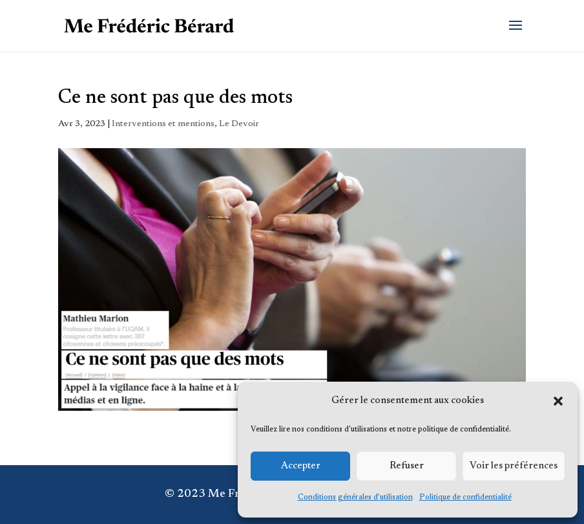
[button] (558, 401)
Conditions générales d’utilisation (355, 497)
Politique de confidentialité (465, 497)
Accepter (300, 466)
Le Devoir (239, 124)
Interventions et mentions (163, 124)
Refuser (407, 466)
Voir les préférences (514, 466)
